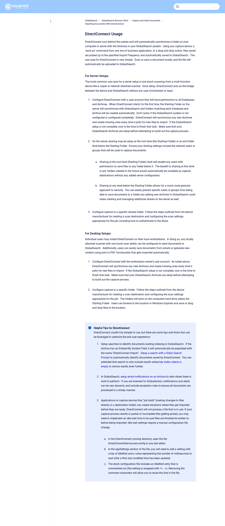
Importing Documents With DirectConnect (104, 24)
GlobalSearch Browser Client (115, 20)
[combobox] (197, 6)
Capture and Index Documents (146, 20)
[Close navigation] (50, 21)
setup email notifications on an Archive (143, 376)
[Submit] (177, 6)
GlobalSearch (91, 20)
